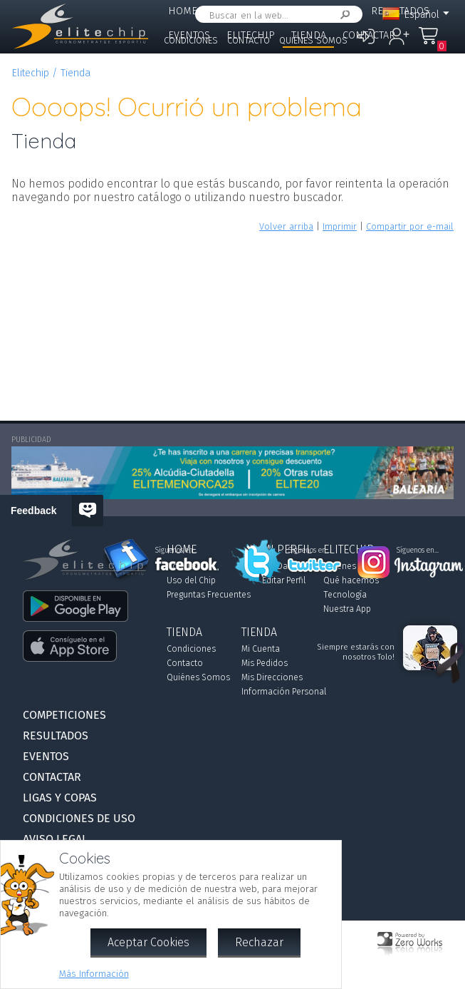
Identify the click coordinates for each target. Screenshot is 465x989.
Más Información (94, 974)
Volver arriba (286, 226)
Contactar (369, 35)
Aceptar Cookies (148, 942)
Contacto (248, 40)
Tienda (75, 73)
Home (182, 11)
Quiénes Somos (313, 40)
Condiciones (191, 40)
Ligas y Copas (201, 59)
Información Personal (283, 692)
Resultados (55, 735)
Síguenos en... (176, 550)
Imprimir (340, 226)
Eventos (46, 756)
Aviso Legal (55, 839)
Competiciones (316, 11)
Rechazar (259, 942)
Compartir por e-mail (410, 226)
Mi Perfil (237, 11)
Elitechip (30, 73)
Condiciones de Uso (79, 818)
